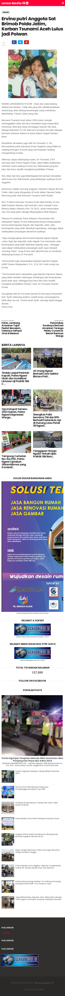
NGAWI (6, 12)
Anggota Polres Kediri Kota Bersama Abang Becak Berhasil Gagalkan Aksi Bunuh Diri (36, 835)
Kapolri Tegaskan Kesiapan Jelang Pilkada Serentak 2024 (37, 772)
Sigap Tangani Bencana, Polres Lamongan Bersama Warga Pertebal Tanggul (37, 851)
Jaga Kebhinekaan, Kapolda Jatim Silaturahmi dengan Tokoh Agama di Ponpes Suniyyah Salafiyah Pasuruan (38, 898)
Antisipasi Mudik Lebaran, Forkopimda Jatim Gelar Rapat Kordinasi (36, 804)
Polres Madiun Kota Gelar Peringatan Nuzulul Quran (37, 818)
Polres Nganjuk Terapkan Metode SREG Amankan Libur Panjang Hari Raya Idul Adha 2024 (32, 759)
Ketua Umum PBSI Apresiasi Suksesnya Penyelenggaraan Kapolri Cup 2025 (31, 788)
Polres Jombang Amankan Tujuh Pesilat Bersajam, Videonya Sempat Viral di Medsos (14, 327)
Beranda (6, 933)
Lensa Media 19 (15, 3)
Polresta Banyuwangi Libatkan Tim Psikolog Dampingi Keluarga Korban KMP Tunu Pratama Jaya (38, 882)
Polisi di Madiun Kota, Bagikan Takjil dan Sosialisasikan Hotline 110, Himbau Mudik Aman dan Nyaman (38, 866)
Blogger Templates (42, 983)
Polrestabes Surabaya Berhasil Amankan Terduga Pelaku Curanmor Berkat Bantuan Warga (51, 329)
